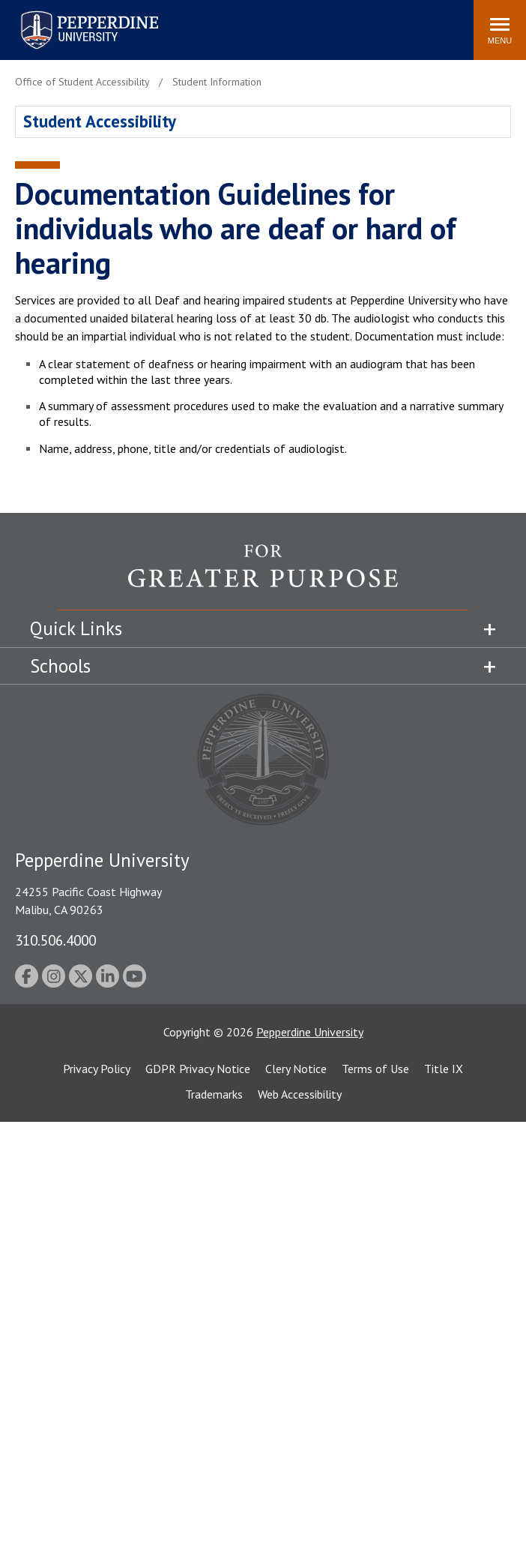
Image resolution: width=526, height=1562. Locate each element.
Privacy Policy (96, 1068)
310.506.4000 (55, 940)
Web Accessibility (300, 1094)
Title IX (443, 1068)
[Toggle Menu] (500, 30)
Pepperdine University (309, 1031)
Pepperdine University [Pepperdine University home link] (71, 13)
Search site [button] (258, 22)
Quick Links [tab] (76, 628)
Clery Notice (296, 1068)
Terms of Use (375, 1068)
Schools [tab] (60, 666)
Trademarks (214, 1094)
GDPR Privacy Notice (197, 1068)
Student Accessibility (99, 121)
